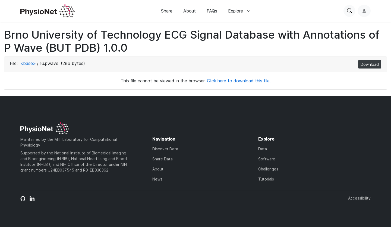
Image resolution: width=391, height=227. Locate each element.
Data (262, 149)
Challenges (268, 169)
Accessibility (359, 198)
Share (166, 11)
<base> (28, 63)
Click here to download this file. (239, 80)
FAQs (212, 11)
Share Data (162, 159)
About (189, 11)
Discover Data (165, 149)
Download (370, 64)
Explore (239, 11)
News (157, 179)
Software (266, 159)
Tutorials (266, 179)
